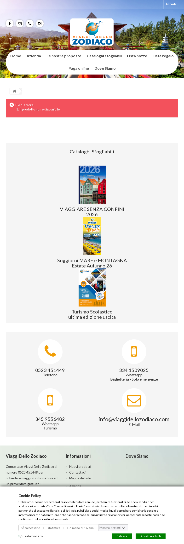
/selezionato (30, 536)
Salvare (122, 536)
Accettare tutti (150, 536)
